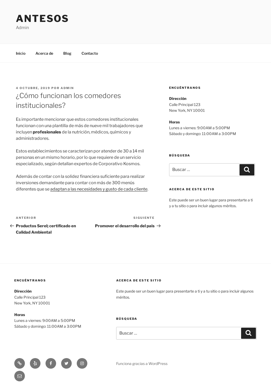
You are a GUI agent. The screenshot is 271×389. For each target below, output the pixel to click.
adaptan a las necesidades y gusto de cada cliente (98, 189)
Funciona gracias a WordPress (142, 363)
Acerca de (44, 53)
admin (67, 88)
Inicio (20, 53)
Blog (67, 53)
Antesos (42, 18)
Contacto (90, 53)
